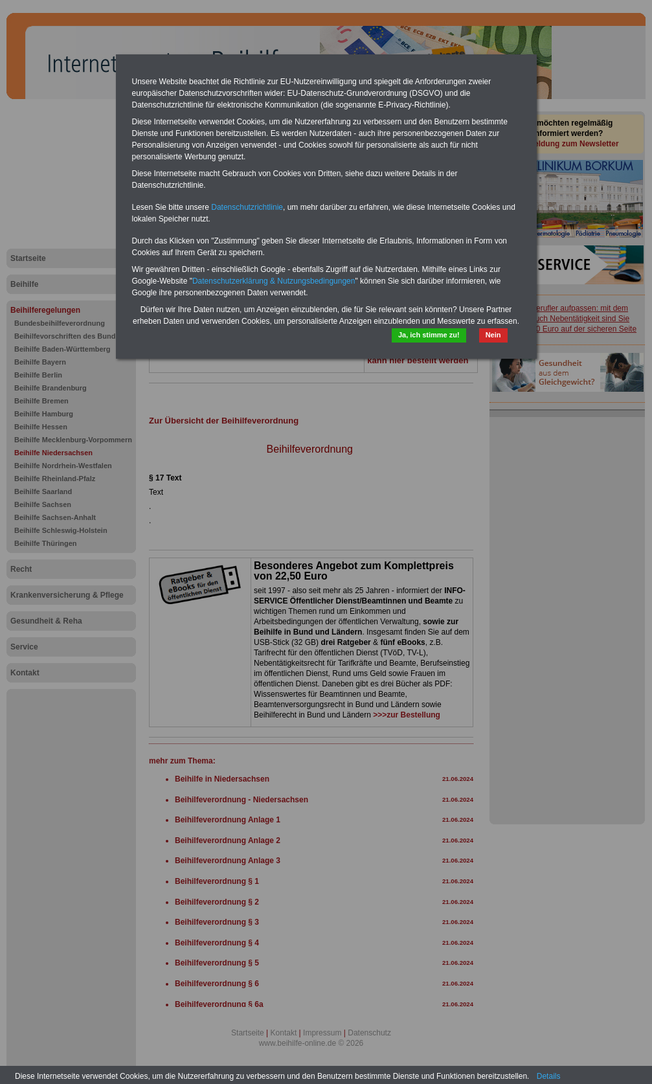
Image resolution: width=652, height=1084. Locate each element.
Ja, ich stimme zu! (429, 335)
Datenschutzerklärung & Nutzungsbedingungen (273, 281)
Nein (493, 335)
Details (549, 1076)
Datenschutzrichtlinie (247, 207)
